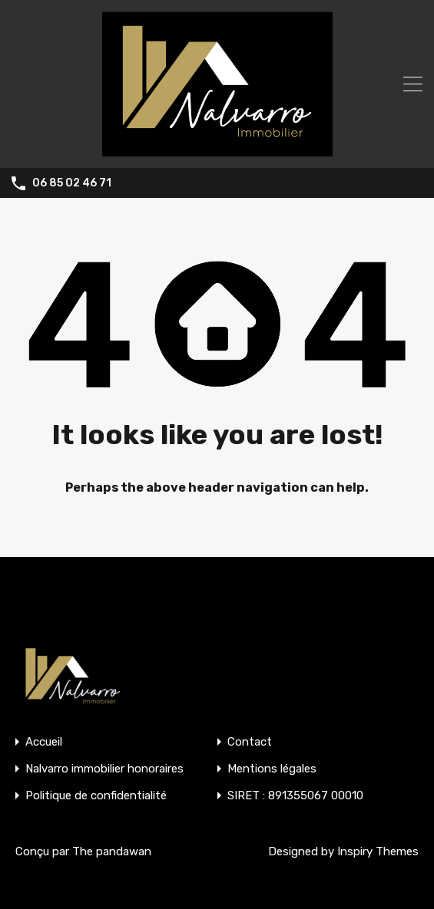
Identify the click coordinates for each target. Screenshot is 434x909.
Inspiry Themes (378, 851)
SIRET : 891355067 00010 (295, 796)
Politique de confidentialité (96, 796)
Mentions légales (271, 769)
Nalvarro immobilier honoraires (104, 769)
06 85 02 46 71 (71, 183)
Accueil (43, 742)
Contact (249, 742)
